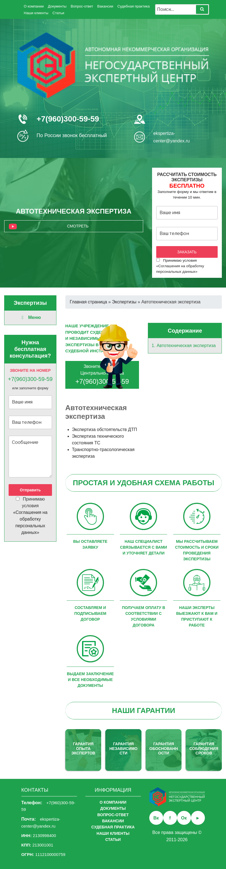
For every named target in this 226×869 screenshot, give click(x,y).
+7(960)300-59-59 (68, 119)
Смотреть (77, 226)
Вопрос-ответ (82, 6)
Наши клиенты (36, 13)
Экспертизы (124, 301)
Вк (156, 818)
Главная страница (88, 301)
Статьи (58, 13)
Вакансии (105, 6)
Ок (184, 818)
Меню (30, 317)
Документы (57, 6)
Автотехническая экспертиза (186, 345)
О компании (34, 6)
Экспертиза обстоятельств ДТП (104, 429)
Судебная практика (133, 6)
